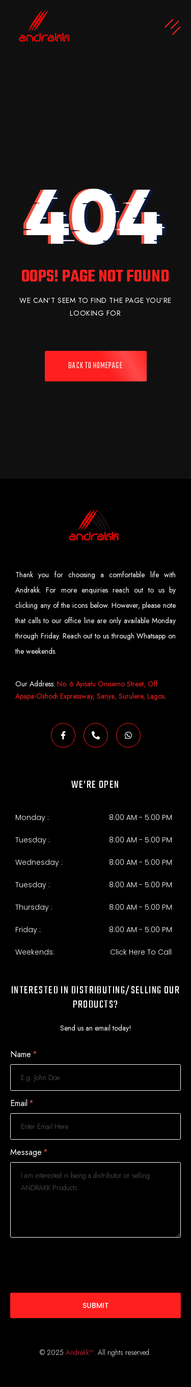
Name (23, 1054)
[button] (138, 28)
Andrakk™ (80, 1352)
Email (22, 1103)
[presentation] (87, 1265)
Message (29, 1152)
